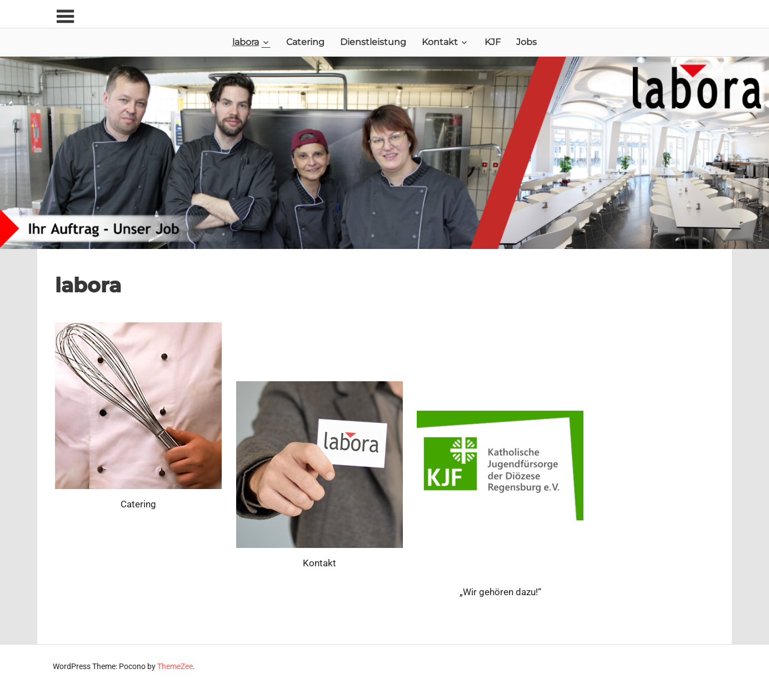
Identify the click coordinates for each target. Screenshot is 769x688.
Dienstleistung (373, 42)
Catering (305, 42)
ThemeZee (175, 666)
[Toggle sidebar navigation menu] (65, 17)
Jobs (526, 42)
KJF (493, 42)
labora (245, 42)
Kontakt (440, 42)
